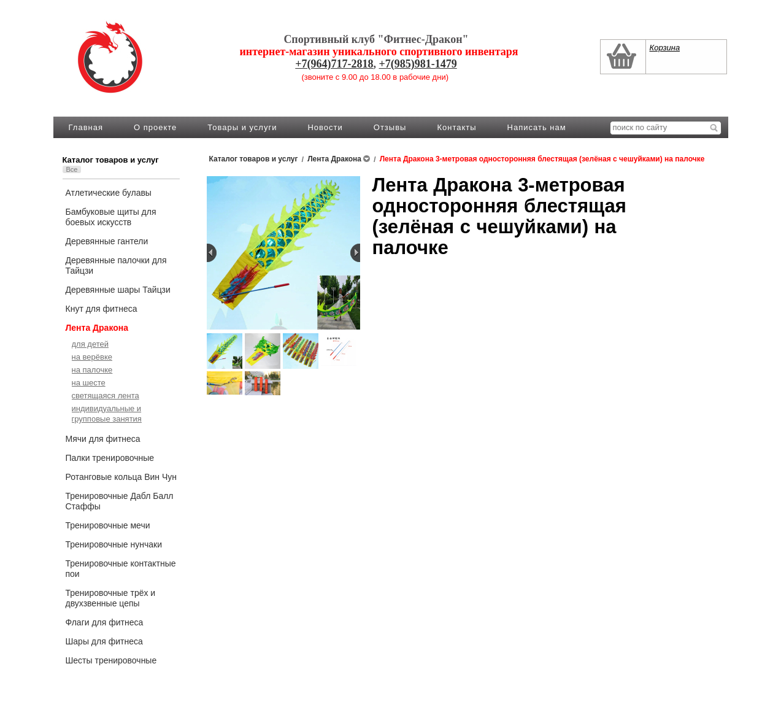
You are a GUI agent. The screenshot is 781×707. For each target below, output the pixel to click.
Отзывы (390, 127)
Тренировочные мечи (108, 525)
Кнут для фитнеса (101, 309)
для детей (90, 344)
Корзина (665, 47)
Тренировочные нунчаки (114, 544)
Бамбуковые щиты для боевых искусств (111, 217)
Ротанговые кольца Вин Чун (121, 477)
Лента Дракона (97, 328)
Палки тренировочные (110, 458)
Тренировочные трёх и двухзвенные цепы (111, 598)
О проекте (155, 127)
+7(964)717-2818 (334, 64)
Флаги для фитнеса (105, 622)
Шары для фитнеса (104, 641)
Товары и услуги (242, 127)
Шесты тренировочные (111, 660)
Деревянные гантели (107, 241)
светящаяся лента (105, 395)
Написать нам (536, 127)
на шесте (89, 382)
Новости (324, 127)
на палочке (92, 369)
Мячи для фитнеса (103, 439)
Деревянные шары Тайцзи (118, 290)
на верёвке (92, 356)
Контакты (456, 127)
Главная (86, 127)
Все (72, 169)
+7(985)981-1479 (418, 64)
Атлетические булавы (109, 193)
